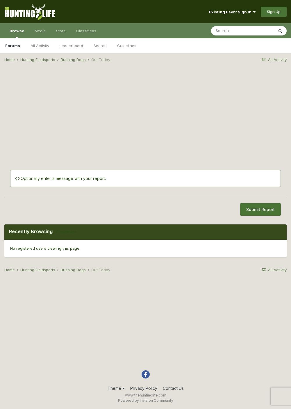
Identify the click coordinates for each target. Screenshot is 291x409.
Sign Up (274, 11)
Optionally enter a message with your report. (60, 178)
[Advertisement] (146, 112)
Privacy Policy (143, 388)
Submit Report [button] (260, 209)
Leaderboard (71, 45)
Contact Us (173, 388)
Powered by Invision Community (145, 400)
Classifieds (86, 30)
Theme (116, 388)
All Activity (40, 45)
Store (61, 30)
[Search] (242, 30)
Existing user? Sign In (232, 12)
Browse (17, 33)
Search (100, 45)
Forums (12, 45)
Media (40, 30)
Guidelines (126, 45)
